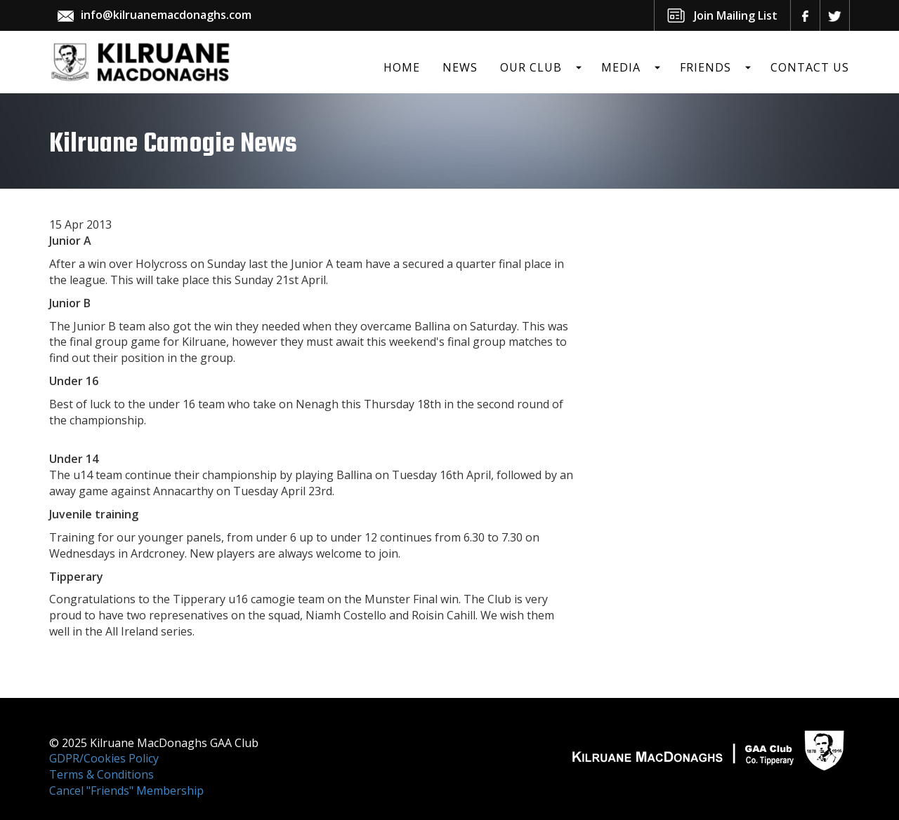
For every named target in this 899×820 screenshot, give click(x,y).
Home (401, 67)
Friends (705, 67)
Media (621, 67)
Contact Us (809, 67)
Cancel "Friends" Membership (126, 790)
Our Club (531, 67)
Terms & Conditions (101, 774)
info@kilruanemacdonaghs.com (166, 14)
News (460, 67)
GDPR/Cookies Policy (104, 758)
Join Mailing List (735, 15)
